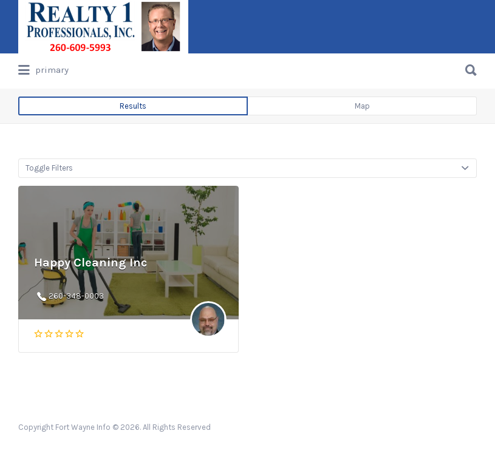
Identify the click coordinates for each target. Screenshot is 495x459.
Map (362, 105)
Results (133, 105)
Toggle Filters (49, 167)
